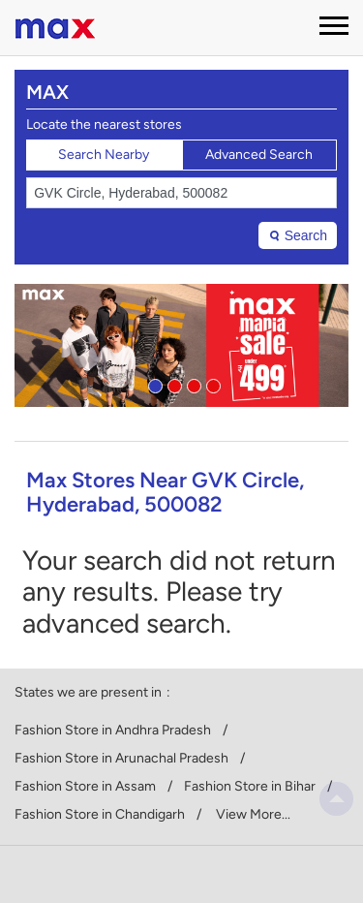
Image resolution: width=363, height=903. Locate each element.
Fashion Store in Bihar (250, 786)
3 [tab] (192, 384)
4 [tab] (211, 384)
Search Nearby (103, 154)
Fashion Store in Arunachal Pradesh (121, 758)
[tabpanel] (181, 345)
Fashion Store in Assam (85, 786)
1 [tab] (153, 384)
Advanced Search (259, 154)
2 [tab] (172, 384)
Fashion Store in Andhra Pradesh (113, 730)
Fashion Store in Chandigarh (100, 815)
